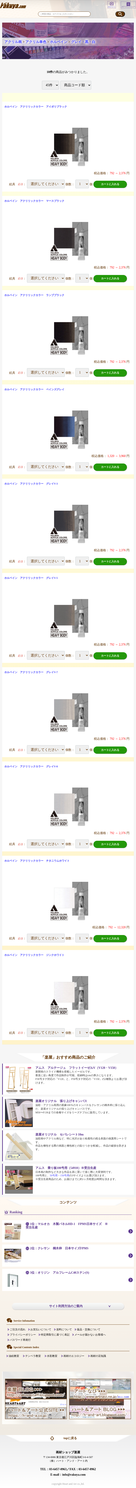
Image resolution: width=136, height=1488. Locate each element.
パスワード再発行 (20, 1339)
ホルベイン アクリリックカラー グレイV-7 (31, 672)
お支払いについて (40, 1329)
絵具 (12, 184)
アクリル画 (13, 42)
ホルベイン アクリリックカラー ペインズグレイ (34, 389)
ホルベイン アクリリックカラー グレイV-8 (31, 766)
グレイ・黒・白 (83, 42)
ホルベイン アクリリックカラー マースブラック (34, 200)
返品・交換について (88, 1329)
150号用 (64, 1175)
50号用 (54, 1175)
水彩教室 (52, 1355)
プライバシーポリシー (23, 1334)
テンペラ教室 (33, 1355)
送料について (64, 1329)
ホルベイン (58, 42)
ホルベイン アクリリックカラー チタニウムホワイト (37, 860)
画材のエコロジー (73, 1355)
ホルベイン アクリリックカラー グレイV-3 (31, 483)
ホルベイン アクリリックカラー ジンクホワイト (34, 955)
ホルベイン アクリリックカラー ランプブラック (34, 295)
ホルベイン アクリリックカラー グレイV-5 (31, 577)
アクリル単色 (35, 42)
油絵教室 (14, 1355)
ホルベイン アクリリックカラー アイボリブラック (35, 106)
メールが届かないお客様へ (90, 1334)
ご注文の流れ (17, 1329)
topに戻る (70, 1438)
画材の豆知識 (98, 1355)
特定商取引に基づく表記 (55, 1334)
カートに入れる (110, 184)
